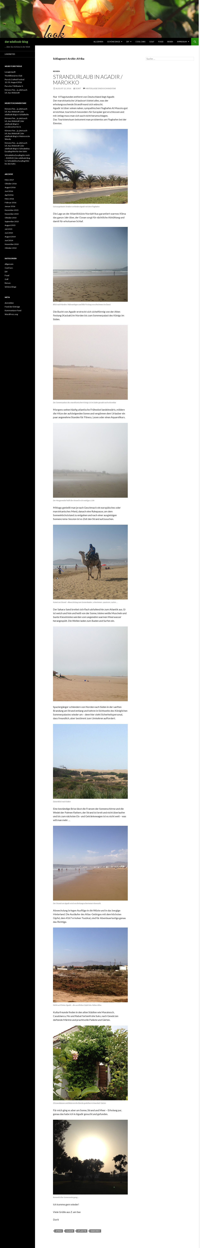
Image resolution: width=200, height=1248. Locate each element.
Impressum (182, 42)
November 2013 (12, 244)
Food (160, 42)
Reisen (170, 42)
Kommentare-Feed (13, 310)
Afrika (59, 1231)
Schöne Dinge (113, 42)
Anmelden (9, 303)
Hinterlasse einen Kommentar (101, 88)
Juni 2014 (9, 240)
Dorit (78, 88)
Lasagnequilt (10, 72)
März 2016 (9, 199)
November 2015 (12, 214)
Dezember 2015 (11, 210)
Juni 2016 (9, 191)
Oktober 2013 (11, 248)
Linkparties (10, 54)
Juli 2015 (8, 229)
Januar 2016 (10, 206)
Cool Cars (140, 42)
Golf (151, 42)
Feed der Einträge (12, 306)
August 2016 (10, 187)
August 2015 (10, 225)
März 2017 (9, 180)
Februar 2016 (10, 202)
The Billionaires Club (13, 75)
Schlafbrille (24, 114)
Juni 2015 (9, 233)
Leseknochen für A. (13, 127)
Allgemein (98, 42)
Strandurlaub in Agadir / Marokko (88, 80)
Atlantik (82, 1231)
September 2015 (12, 221)
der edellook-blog (16, 41)
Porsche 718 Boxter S (14, 86)
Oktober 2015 (11, 217)
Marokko (95, 1231)
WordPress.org (11, 314)
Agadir (69, 1231)
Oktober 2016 (11, 183)
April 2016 (9, 195)
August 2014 (10, 236)
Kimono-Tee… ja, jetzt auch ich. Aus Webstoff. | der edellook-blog (16, 112)
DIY (127, 42)
